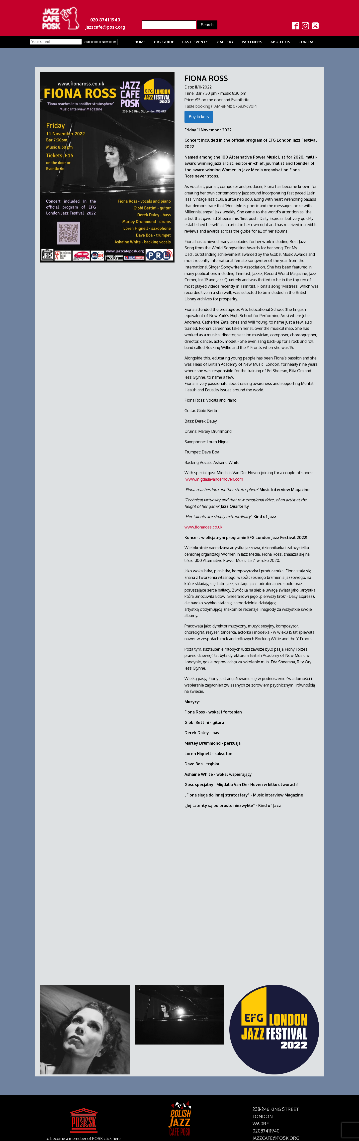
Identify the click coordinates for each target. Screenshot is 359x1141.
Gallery (225, 42)
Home (140, 42)
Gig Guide (164, 42)
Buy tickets (199, 116)
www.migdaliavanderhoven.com (214, 479)
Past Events (195, 42)
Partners (252, 42)
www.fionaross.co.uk (203, 527)
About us (280, 42)
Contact (307, 42)
